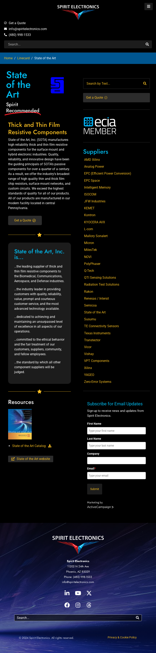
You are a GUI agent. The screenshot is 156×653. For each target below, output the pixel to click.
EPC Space (92, 180)
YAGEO (89, 375)
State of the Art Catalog (31, 446)
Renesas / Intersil (96, 298)
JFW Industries (94, 201)
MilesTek (90, 250)
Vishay (89, 354)
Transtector (92, 340)
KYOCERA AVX (94, 222)
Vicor (87, 347)
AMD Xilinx (92, 160)
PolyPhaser (92, 264)
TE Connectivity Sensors (101, 326)
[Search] (147, 44)
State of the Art (95, 312)
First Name (94, 423)
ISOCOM (90, 194)
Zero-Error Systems (97, 382)
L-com (88, 229)
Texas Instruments (97, 333)
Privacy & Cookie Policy (122, 637)
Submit (94, 489)
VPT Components (96, 361)
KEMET (89, 208)
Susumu (90, 319)
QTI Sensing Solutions (100, 278)
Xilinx (88, 368)
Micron (89, 243)
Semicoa (90, 305)
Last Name (94, 438)
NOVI (87, 257)
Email (91, 468)
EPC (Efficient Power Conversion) (107, 173)
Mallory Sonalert (96, 236)
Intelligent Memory (97, 187)
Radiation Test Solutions (101, 284)
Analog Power (94, 166)
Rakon (88, 292)
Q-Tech (89, 271)
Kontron (89, 215)
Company (93, 453)
